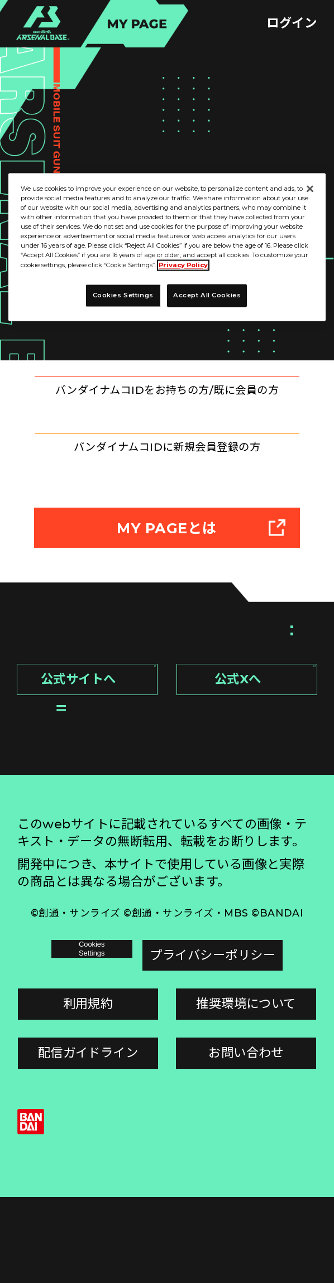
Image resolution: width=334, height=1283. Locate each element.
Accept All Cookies (207, 295)
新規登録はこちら (167, 491)
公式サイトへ (94, 769)
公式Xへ (261, 769)
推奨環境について (246, 1089)
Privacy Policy (183, 265)
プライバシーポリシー (246, 1041)
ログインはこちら (167, 390)
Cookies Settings (88, 1040)
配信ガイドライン (88, 1138)
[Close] (310, 188)
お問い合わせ (246, 1138)
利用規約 (88, 1089)
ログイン (291, 23)
